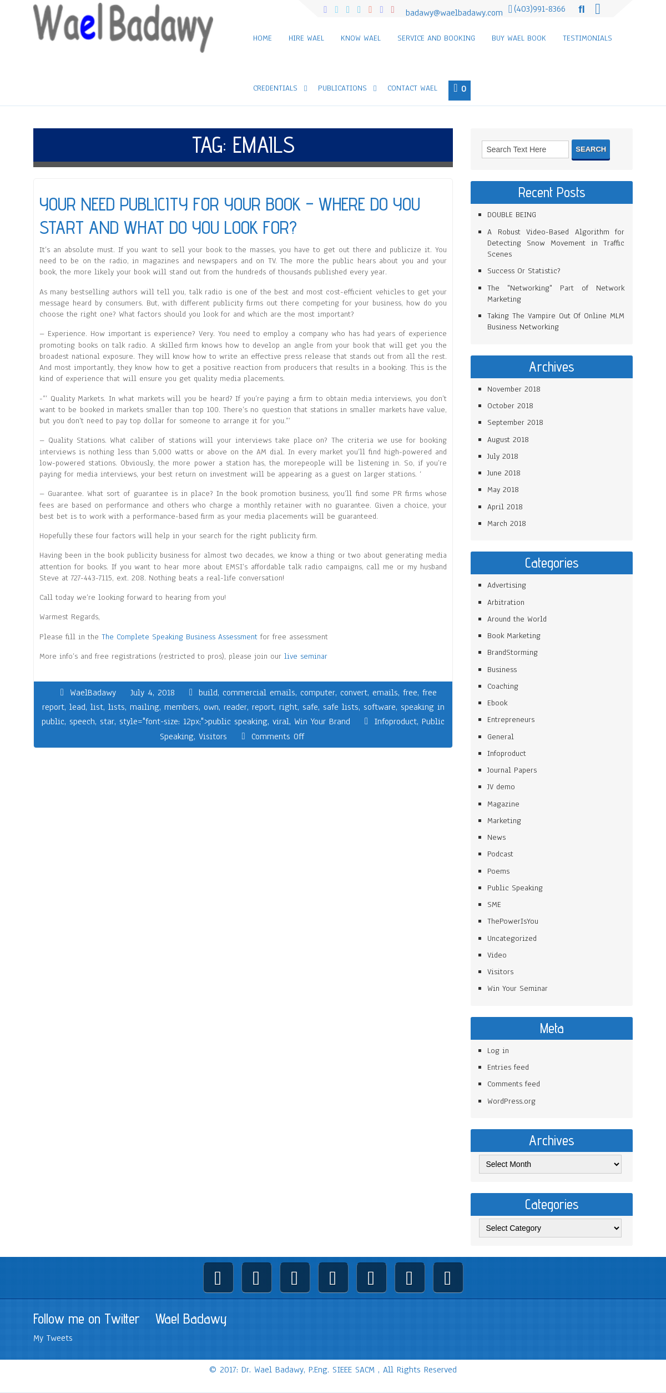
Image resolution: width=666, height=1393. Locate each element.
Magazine (503, 804)
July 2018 (502, 456)
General (500, 736)
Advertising (506, 585)
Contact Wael (412, 88)
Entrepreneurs (510, 719)
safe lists (341, 707)
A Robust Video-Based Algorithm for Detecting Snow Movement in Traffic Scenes (555, 243)
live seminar (305, 656)
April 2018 (505, 507)
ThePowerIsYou (512, 921)
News (496, 837)
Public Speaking (515, 888)
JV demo (501, 786)
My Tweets (53, 1338)
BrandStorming (512, 652)
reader (235, 707)
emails (385, 693)
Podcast (500, 854)
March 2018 (506, 523)
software (380, 707)
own (211, 707)
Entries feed (508, 1067)
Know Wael (361, 38)
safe (310, 707)
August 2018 (508, 439)
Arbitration (505, 602)
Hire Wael (306, 38)
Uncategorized (512, 938)
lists (116, 707)
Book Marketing (514, 635)
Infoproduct (395, 721)
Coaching (502, 686)
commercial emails (259, 693)
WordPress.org (511, 1101)
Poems (498, 871)
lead (77, 707)
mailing (144, 707)
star (107, 721)
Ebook (497, 703)
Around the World (517, 619)
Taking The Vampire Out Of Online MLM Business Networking (555, 321)
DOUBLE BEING (511, 214)
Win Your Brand (322, 721)
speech (82, 721)
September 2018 (515, 422)
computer (317, 693)
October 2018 (510, 405)
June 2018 (504, 473)
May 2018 (503, 489)
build (208, 693)
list (96, 707)
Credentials (275, 88)
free (410, 693)
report (263, 707)
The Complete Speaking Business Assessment (180, 637)
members (181, 707)
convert (353, 693)
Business (502, 669)
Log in (498, 1050)
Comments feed (513, 1084)
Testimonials (587, 38)
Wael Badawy (191, 1318)
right (288, 707)
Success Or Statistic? (524, 270)
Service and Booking (436, 38)
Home (262, 38)
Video (497, 955)
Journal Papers (512, 770)
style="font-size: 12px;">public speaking (193, 721)
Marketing (504, 820)
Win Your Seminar (517, 988)
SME (494, 904)
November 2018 (514, 389)
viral (281, 721)
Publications (342, 88)
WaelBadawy (93, 693)
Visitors (213, 736)
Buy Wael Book (519, 38)
